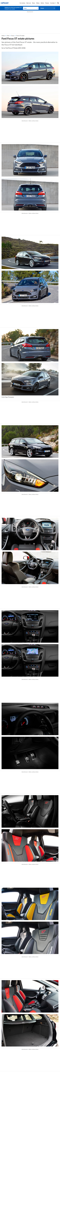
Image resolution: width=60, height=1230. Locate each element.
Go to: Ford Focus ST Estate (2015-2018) (13, 48)
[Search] (58, 3)
